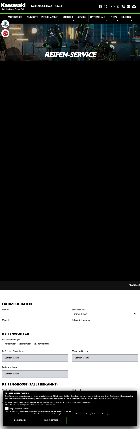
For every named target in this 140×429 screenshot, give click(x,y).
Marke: (5, 311)
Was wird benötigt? (11, 340)
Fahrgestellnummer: (81, 321)
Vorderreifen (10, 345)
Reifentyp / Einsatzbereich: (14, 352)
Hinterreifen (25, 345)
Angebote (32, 17)
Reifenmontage (42, 345)
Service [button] (81, 17)
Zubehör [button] (68, 17)
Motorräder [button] (15, 17)
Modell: (5, 321)
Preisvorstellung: (9, 368)
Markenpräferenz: (80, 352)
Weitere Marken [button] (49, 17)
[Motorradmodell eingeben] (35, 325)
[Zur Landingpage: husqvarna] (5, 24)
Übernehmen (19, 420)
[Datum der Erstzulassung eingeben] (105, 314)
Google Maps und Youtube (19, 409)
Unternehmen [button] (98, 17)
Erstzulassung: (78, 311)
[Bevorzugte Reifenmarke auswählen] (105, 358)
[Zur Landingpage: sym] (5, 33)
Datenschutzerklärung (112, 398)
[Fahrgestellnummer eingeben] (105, 325)
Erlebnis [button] (126, 17)
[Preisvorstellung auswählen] (35, 374)
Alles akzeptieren (51, 420)
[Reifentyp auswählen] (35, 358)
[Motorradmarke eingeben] (35, 314)
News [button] (114, 17)
